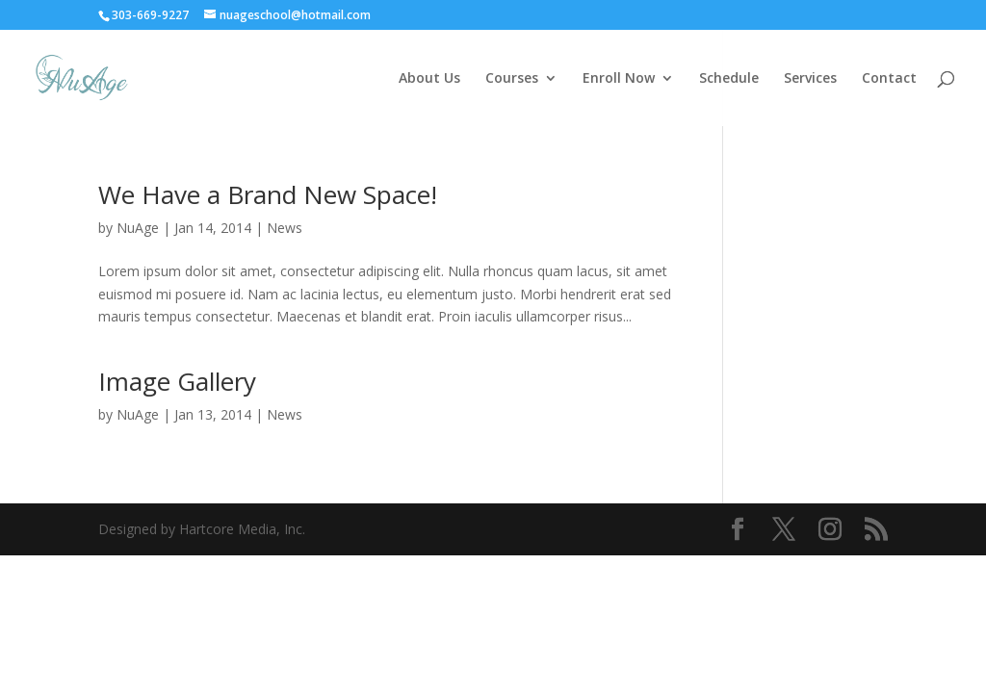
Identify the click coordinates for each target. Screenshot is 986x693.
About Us (429, 79)
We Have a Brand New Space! (267, 194)
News (284, 227)
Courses (511, 79)
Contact (889, 79)
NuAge (138, 227)
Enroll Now (619, 79)
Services (810, 79)
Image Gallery (177, 381)
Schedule (729, 79)
